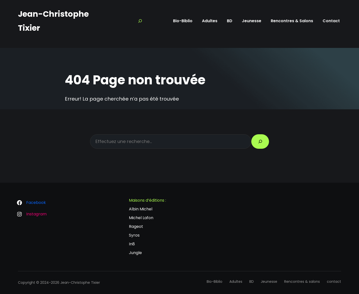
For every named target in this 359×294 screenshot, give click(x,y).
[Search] (140, 21)
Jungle (135, 253)
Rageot (136, 226)
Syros (134, 235)
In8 (132, 244)
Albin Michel (140, 209)
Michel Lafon (141, 218)
